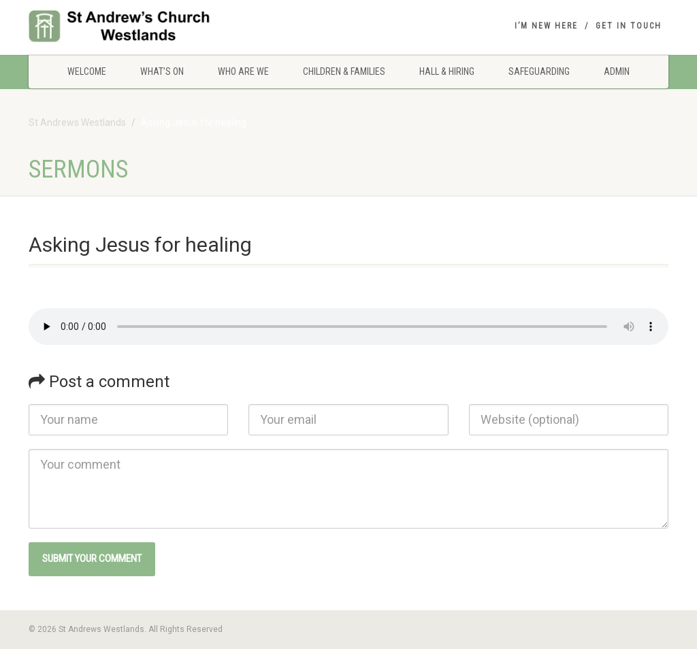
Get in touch (629, 26)
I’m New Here (546, 26)
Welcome (86, 71)
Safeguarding (539, 71)
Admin (617, 71)
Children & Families (344, 71)
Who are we (243, 71)
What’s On (162, 71)
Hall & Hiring (446, 71)
